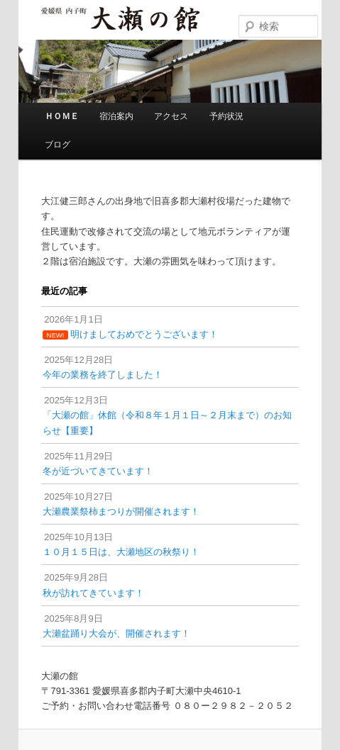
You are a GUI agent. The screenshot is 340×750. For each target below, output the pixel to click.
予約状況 (226, 116)
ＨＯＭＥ (62, 116)
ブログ (57, 145)
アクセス (171, 116)
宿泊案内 (116, 116)
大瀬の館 (120, 20)
